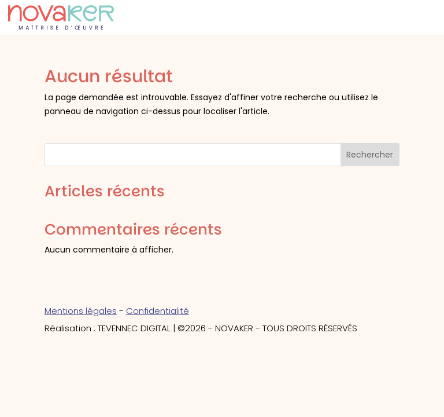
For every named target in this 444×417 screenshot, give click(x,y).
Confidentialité (157, 311)
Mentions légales (81, 311)
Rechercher (369, 154)
